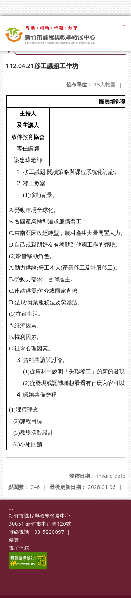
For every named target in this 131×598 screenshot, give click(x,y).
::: (123, 24)
